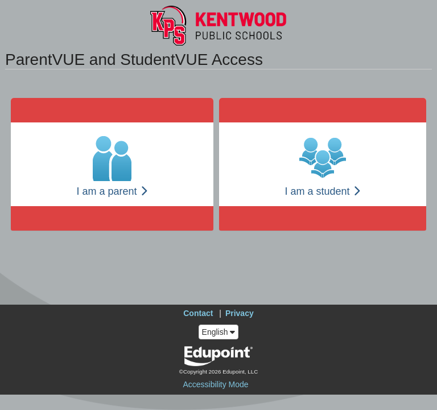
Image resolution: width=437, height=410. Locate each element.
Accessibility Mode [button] (215, 384)
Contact (198, 313)
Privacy (239, 313)
